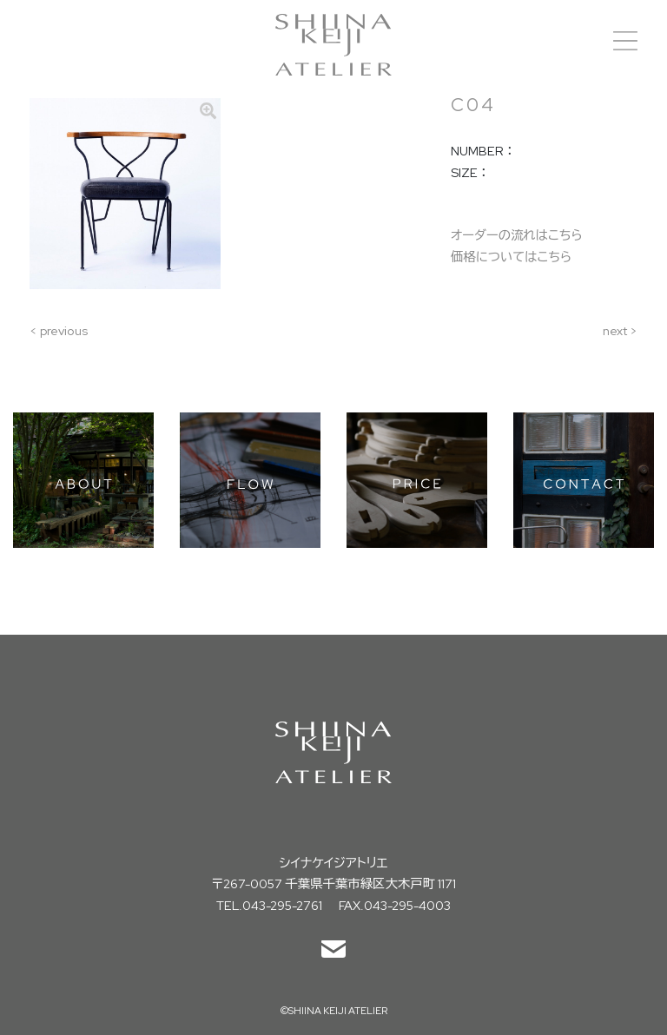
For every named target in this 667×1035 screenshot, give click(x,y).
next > (620, 330)
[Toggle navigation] (625, 40)
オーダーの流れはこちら (517, 235)
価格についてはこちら (511, 256)
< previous (59, 330)
